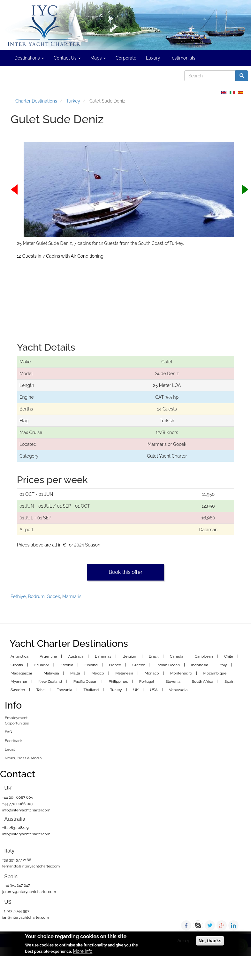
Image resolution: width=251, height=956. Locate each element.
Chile (228, 656)
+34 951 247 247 (16, 885)
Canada (176, 656)
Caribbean (204, 656)
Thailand (91, 690)
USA (153, 690)
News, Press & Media (23, 758)
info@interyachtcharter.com (26, 810)
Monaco (152, 673)
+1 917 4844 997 (15, 911)
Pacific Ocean (85, 681)
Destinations (29, 58)
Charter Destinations (36, 100)
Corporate (126, 58)
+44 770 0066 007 (17, 804)
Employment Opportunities (17, 720)
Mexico (97, 673)
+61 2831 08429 (15, 827)
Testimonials (182, 58)
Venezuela (178, 690)
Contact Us (67, 58)
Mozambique (215, 673)
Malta (75, 673)
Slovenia (172, 681)
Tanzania (64, 690)
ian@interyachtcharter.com (25, 917)
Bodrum (36, 596)
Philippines (118, 681)
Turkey (73, 100)
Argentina (48, 656)
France (115, 665)
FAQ (8, 732)
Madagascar (21, 673)
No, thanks (210, 940)
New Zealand (50, 681)
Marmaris (71, 596)
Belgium (130, 656)
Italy (223, 665)
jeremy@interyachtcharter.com (29, 891)
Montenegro (181, 673)
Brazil (154, 656)
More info (82, 951)
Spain (229, 681)
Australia (76, 656)
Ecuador (41, 665)
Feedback (13, 740)
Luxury (153, 58)
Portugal (146, 681)
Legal (10, 749)
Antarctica (19, 656)
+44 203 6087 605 (17, 797)
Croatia (17, 665)
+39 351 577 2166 (16, 860)
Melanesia (124, 673)
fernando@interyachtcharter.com (31, 866)
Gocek (53, 596)
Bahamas (103, 656)
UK (136, 690)
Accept (184, 940)
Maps (98, 58)
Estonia (66, 665)
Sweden (18, 690)
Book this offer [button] (125, 572)
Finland (91, 665)
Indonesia (199, 665)
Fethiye (18, 596)
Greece (139, 665)
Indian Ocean (168, 665)
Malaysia (51, 673)
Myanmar (19, 681)
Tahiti (41, 690)
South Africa (202, 681)
